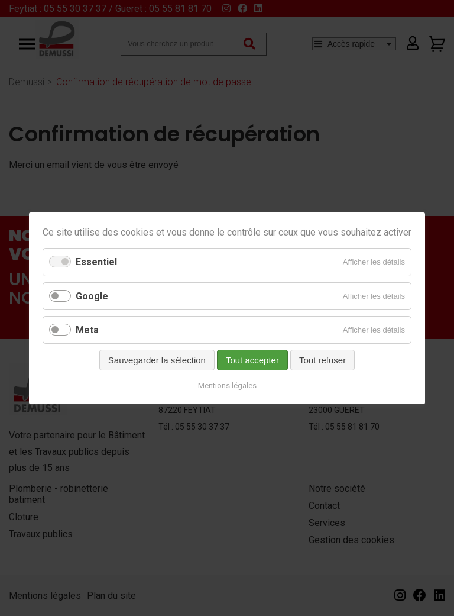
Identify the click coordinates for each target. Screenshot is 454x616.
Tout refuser (322, 359)
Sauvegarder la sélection (157, 359)
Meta (87, 329)
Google (92, 295)
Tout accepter (252, 359)
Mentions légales (227, 384)
